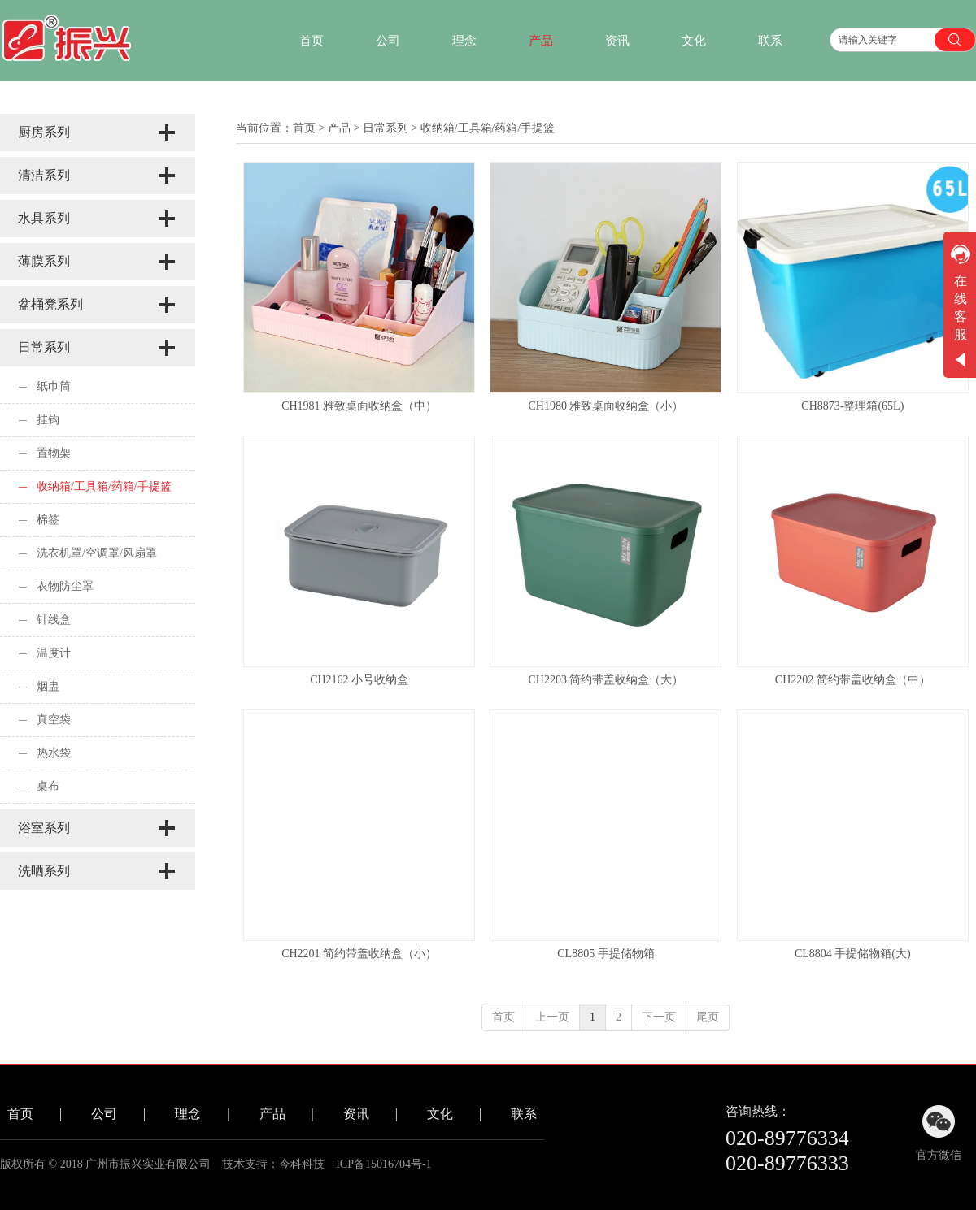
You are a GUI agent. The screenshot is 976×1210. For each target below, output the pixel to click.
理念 (188, 1114)
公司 (104, 1114)
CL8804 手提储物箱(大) (853, 954)
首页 (304, 128)
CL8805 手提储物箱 (605, 954)
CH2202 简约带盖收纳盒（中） (852, 680)
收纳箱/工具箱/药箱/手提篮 (488, 128)
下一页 (659, 1017)
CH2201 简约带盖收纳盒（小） (359, 954)
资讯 (356, 1114)
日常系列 (385, 128)
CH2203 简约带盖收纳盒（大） (606, 680)
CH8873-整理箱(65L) (852, 406)
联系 (524, 1114)
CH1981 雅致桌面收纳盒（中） (359, 406)
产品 (339, 128)
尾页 (707, 1017)
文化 (440, 1114)
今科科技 (302, 1164)
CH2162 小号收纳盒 (359, 680)
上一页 (552, 1017)
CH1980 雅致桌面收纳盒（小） (606, 406)
